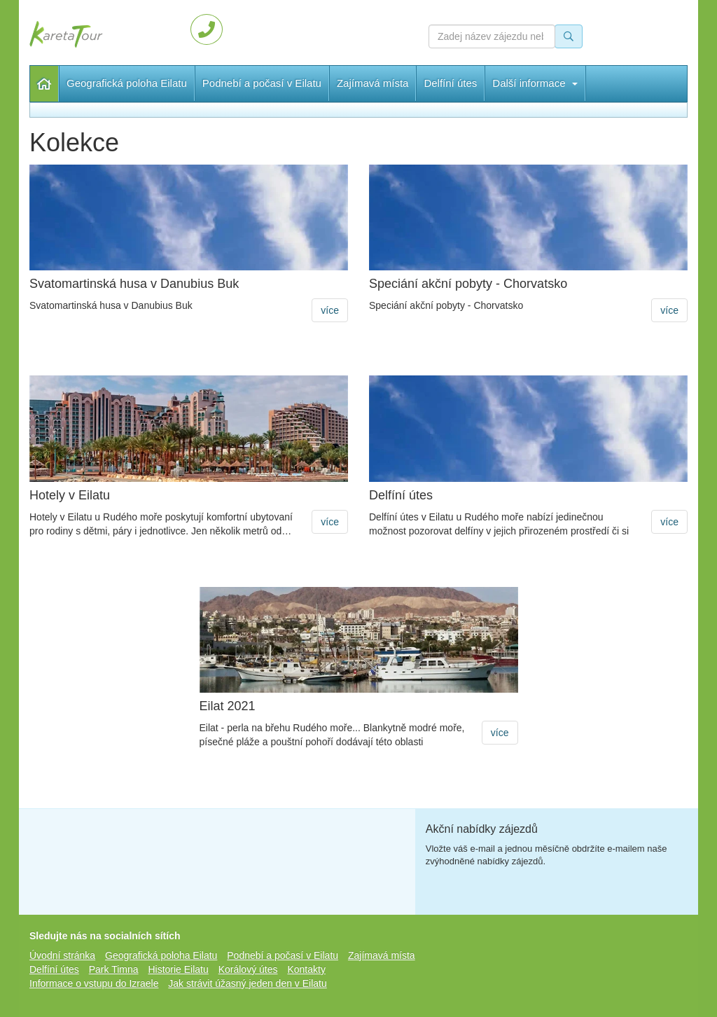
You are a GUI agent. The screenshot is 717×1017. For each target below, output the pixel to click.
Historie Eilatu (178, 969)
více (330, 310)
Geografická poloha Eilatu (127, 83)
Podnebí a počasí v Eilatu (261, 83)
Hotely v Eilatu (69, 495)
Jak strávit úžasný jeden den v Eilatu (247, 983)
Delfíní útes (450, 83)
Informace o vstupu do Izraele (93, 983)
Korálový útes (248, 969)
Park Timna (114, 969)
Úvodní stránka (44, 84)
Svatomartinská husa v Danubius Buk (134, 284)
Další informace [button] (534, 83)
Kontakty (306, 969)
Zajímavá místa (373, 83)
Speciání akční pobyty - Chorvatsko (468, 284)
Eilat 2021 (228, 706)
